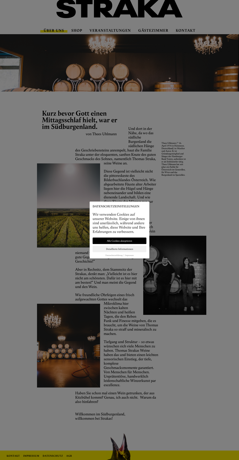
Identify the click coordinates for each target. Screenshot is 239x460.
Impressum (129, 255)
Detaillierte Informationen (119, 248)
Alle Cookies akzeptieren (119, 240)
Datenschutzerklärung (114, 255)
